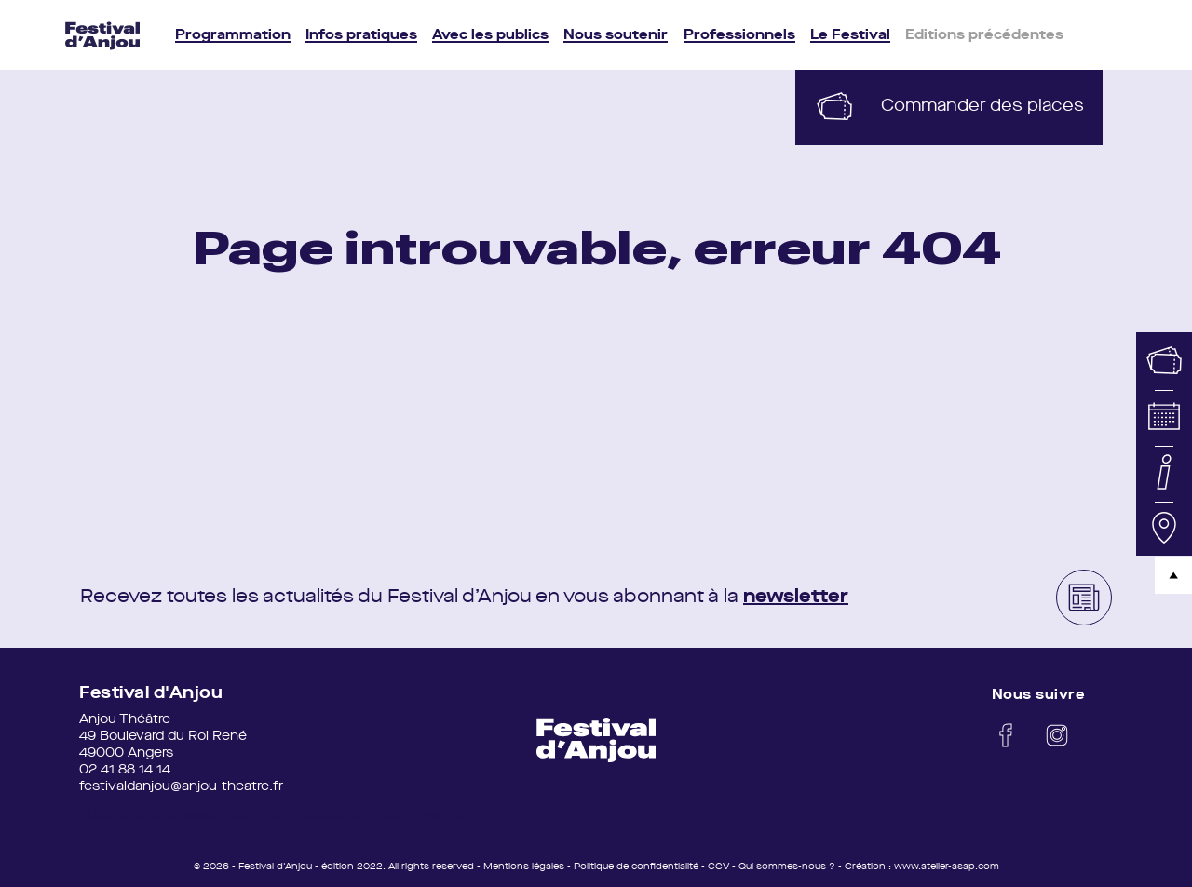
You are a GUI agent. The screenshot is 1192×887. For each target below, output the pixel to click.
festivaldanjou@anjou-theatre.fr (181, 786)
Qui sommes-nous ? (786, 866)
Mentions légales (523, 866)
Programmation (233, 36)
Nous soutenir (615, 36)
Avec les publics (490, 36)
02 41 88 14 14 (124, 769)
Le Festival (850, 36)
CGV (718, 866)
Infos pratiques (361, 36)
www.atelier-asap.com (946, 866)
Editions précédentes (984, 36)
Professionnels (739, 36)
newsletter (795, 597)
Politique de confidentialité (636, 866)
